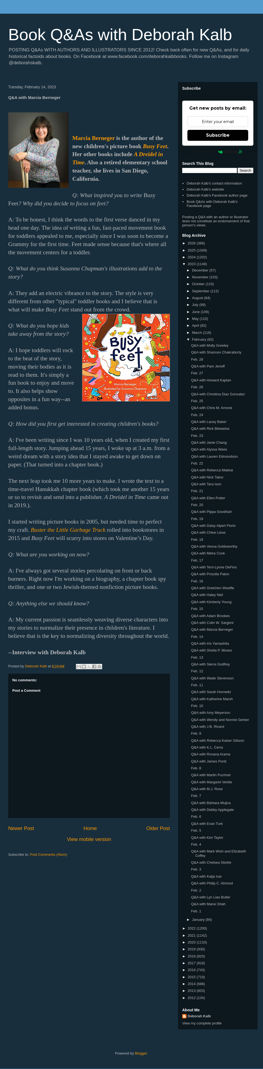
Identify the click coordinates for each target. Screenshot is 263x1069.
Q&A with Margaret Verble (211, 782)
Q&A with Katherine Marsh (212, 699)
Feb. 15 (197, 609)
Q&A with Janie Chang (209, 442)
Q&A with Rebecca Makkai (212, 470)
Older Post (158, 828)
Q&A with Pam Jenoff (208, 366)
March (197, 333)
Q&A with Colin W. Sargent (212, 623)
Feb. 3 (196, 869)
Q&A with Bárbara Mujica (211, 803)
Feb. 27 (197, 373)
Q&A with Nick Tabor (207, 477)
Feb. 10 (197, 706)
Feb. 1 (196, 911)
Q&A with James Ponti (208, 761)
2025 (192, 250)
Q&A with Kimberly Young (211, 602)
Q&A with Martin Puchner (211, 775)
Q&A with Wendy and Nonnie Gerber (220, 720)
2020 (192, 942)
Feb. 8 (196, 768)
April (196, 325)
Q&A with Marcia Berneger (212, 629)
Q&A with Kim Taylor (207, 838)
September (201, 291)
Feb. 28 (197, 359)
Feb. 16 (197, 581)
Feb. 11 (197, 685)
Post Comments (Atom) (48, 854)
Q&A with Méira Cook (208, 553)
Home (90, 828)
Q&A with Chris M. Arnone (211, 408)
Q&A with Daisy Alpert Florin (213, 526)
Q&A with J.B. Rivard (207, 727)
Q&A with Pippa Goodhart (211, 512)
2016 (192, 970)
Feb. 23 (197, 436)
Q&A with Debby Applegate (212, 810)
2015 (192, 977)
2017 (192, 963)
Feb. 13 (197, 657)
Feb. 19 (197, 519)
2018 (192, 956)
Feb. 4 (196, 844)
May (196, 319)
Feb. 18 (197, 540)
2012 (192, 998)
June (196, 312)
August (198, 298)
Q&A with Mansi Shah (208, 904)
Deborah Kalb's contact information (214, 183)
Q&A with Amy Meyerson (210, 713)
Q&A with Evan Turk (207, 824)
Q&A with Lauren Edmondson (214, 456)
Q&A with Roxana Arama (210, 754)
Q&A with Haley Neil (207, 595)
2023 (192, 264)
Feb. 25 (197, 401)
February (199, 339)
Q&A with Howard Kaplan (211, 380)
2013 (192, 991)
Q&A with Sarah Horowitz (211, 692)
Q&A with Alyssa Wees (209, 449)
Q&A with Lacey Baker (208, 422)
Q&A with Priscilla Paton (210, 574)
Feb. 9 (196, 733)
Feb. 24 (197, 415)
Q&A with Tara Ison (206, 484)
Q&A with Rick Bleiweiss (210, 429)
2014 (192, 984)
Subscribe (218, 135)
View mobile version (89, 839)
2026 (192, 243)
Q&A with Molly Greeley (209, 345)
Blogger (141, 1053)
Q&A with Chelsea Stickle (211, 862)
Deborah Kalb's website (205, 189)
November (201, 277)
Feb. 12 (197, 671)
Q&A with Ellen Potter (208, 498)
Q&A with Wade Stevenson (212, 678)
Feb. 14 (197, 637)
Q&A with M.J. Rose (207, 789)
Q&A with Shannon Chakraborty (216, 352)
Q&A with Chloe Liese (208, 532)
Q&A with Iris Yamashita (210, 643)
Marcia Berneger (93, 138)
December (201, 270)
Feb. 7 (196, 796)
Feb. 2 (196, 890)
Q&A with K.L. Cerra (207, 747)
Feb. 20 (197, 505)
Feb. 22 (197, 463)
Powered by (218, 152)
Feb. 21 (197, 491)
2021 (192, 935)
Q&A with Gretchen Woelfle (212, 588)
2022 (192, 928)
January (199, 920)
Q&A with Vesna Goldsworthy (214, 546)
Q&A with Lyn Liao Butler (210, 897)
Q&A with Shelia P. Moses (211, 650)
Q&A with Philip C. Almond (212, 883)
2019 (192, 949)
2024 (192, 257)
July (195, 305)
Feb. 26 (197, 387)
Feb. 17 (197, 560)
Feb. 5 (196, 830)
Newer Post (21, 828)
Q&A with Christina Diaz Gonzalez (218, 394)
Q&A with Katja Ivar (206, 876)
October (199, 284)
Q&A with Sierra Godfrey (210, 664)
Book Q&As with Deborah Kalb (120, 34)
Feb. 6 (196, 816)
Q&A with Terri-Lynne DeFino (214, 567)
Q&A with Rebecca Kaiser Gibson (217, 740)
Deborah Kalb (199, 1016)
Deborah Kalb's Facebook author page (217, 195)
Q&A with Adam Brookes (210, 616)
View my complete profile (202, 1023)
